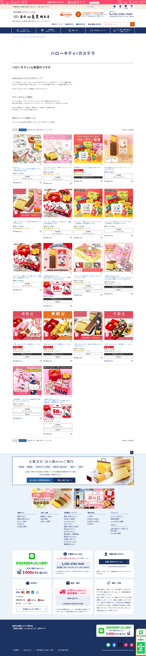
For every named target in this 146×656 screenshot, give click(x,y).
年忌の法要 (44, 519)
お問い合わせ (27, 650)
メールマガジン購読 (117, 521)
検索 (132, 24)
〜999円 (89, 516)
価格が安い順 (31, 130)
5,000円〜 (90, 524)
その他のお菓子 (22, 526)
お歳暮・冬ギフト (69, 539)
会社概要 (16, 650)
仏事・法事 (44, 513)
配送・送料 (75, 583)
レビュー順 (48, 130)
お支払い (34, 583)
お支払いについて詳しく (32, 609)
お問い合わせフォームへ (114, 562)
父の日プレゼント (69, 531)
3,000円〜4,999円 (93, 521)
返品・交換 (116, 583)
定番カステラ (21, 516)
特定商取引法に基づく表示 (45, 650)
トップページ (16, 37)
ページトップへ (131, 452)
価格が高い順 (40, 130)
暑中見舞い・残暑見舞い (71, 534)
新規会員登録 (115, 519)
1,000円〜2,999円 (93, 519)
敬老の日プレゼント (70, 536)
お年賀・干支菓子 (69, 519)
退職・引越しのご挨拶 (71, 526)
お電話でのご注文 (75, 554)
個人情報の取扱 (63, 650)
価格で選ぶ (91, 513)
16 (90, 174)
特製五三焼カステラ (23, 519)
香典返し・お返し (46, 516)
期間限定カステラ (69, 544)
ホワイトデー (68, 524)
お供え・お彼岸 (45, 521)
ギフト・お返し (22, 521)
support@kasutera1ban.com (117, 566)
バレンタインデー (69, 521)
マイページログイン (117, 516)
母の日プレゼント (69, 529)
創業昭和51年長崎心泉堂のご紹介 (23, 7)
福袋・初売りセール (70, 516)
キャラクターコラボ (26, 37)
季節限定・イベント (70, 513)
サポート (114, 525)
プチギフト (20, 524)
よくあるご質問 (116, 533)
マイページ (114, 513)
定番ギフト (21, 513)
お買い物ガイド (42, 7)
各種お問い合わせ (116, 554)
